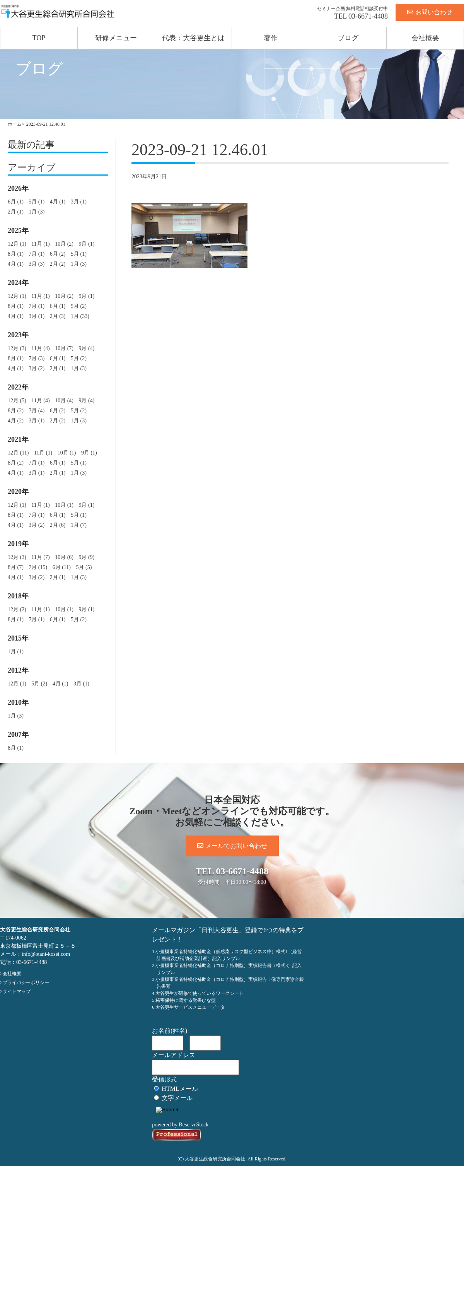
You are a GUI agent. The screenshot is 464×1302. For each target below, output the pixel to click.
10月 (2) (64, 244)
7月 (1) (36, 254)
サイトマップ (17, 991)
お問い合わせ (429, 12)
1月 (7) (79, 525)
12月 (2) (17, 609)
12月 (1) (17, 244)
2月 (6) (58, 525)
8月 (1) (16, 254)
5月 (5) (84, 567)
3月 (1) (79, 202)
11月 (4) (40, 348)
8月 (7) (16, 567)
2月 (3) (58, 316)
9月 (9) (86, 557)
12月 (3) (17, 348)
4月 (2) (16, 421)
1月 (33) (80, 316)
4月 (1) (58, 202)
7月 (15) (38, 567)
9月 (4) (86, 348)
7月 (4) (36, 410)
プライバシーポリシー (26, 982)
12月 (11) (18, 453)
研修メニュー (116, 38)
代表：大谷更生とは (193, 38)
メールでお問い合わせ (232, 845)
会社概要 (425, 38)
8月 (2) (16, 410)
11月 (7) (40, 557)
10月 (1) (67, 453)
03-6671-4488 (368, 16)
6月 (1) (16, 202)
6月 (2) (58, 254)
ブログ (348, 38)
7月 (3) (36, 358)
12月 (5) (17, 400)
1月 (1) (16, 651)
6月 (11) (62, 567)
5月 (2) (79, 306)
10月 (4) (64, 400)
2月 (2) (58, 264)
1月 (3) (36, 212)
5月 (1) (36, 202)
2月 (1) (16, 212)
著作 (271, 38)
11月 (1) (40, 244)
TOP (39, 38)
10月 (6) (64, 557)
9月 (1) (86, 244)
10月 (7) (64, 348)
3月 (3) (36, 264)
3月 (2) (36, 368)
